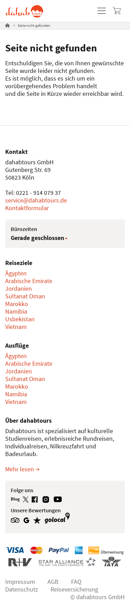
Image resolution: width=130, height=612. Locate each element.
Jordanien (18, 288)
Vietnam (16, 327)
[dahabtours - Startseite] (24, 8)
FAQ (76, 582)
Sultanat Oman (25, 296)
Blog (16, 499)
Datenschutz (21, 589)
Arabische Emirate (28, 281)
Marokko (16, 304)
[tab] (8, 25)
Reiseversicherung (74, 589)
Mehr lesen (22, 469)
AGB (53, 582)
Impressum (20, 582)
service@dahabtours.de (36, 200)
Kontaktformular (27, 208)
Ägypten (16, 273)
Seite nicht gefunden (34, 25)
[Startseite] (7, 25)
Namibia (16, 311)
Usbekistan (20, 319)
